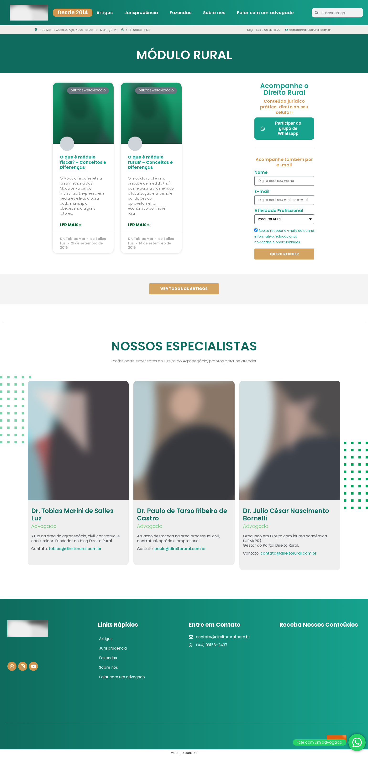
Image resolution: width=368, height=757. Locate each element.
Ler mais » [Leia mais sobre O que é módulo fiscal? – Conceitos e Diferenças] (71, 225)
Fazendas (180, 13)
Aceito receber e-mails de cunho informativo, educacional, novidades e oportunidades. (284, 236)
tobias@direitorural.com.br (75, 549)
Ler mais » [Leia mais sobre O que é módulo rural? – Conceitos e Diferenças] (139, 225)
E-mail (261, 191)
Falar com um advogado (265, 13)
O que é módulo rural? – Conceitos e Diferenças (150, 162)
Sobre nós (214, 13)
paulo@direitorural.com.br (180, 549)
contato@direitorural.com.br (288, 554)
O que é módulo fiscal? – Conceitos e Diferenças (83, 162)
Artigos (104, 13)
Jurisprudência (141, 13)
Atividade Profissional (278, 210)
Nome (261, 172)
